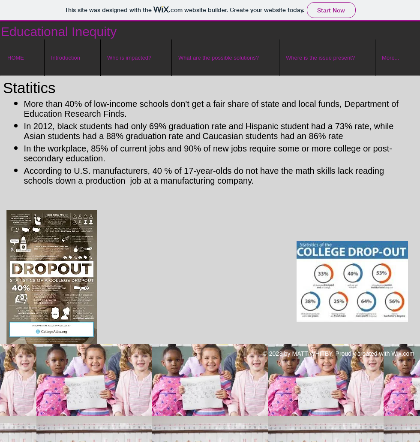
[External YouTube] (201, 281)
